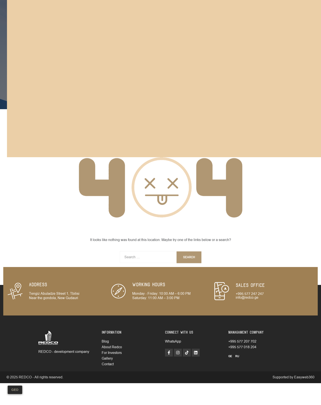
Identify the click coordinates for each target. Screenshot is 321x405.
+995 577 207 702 (242, 341)
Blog (105, 341)
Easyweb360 (304, 377)
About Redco (112, 347)
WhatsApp (173, 341)
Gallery (107, 358)
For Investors (112, 352)
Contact (108, 364)
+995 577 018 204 (242, 347)
